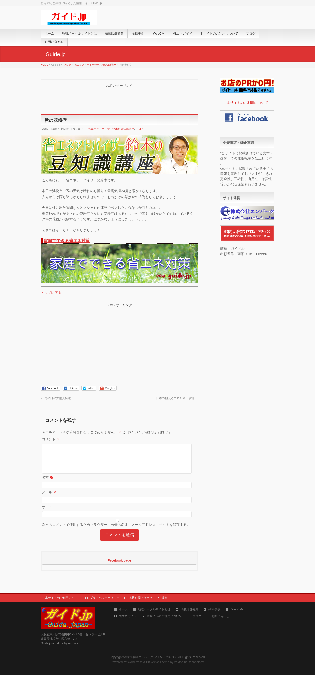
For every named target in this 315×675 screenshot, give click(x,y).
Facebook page (119, 566)
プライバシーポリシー (104, 598)
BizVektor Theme (157, 662)
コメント (51, 439)
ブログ (140, 128)
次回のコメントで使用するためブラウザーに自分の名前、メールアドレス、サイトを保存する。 (116, 530)
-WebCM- (236, 609)
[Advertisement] (119, 100)
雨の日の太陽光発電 (56, 398)
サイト (47, 513)
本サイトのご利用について (247, 103)
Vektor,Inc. (181, 662)
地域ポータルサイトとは (154, 609)
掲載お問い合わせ (140, 598)
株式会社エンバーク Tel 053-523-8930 (151, 657)
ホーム (123, 609)
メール (49, 498)
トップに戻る (51, 293)
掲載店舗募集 (189, 609)
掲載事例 (214, 609)
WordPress (134, 662)
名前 (47, 483)
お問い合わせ (220, 616)
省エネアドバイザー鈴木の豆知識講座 (111, 128)
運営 (165, 598)
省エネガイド (128, 616)
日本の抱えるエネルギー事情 (177, 398)
